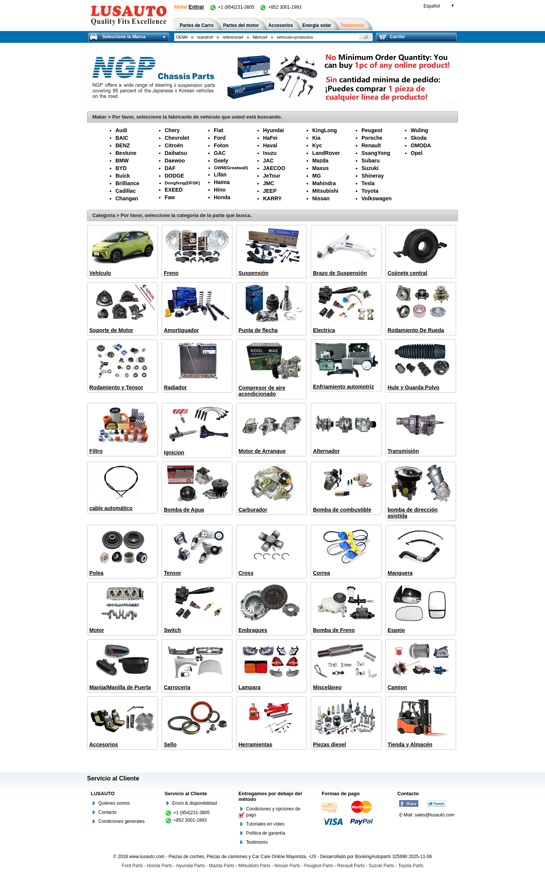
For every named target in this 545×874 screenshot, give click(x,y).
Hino (220, 190)
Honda (222, 197)
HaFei (270, 138)
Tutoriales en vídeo (265, 824)
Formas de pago (341, 793)
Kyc (317, 145)
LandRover (326, 153)
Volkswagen (376, 198)
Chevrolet (177, 138)
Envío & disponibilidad (194, 803)
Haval (270, 145)
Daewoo (175, 161)
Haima (222, 182)
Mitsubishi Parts (254, 865)
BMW (122, 161)
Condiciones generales (121, 821)
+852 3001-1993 (280, 7)
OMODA (421, 145)
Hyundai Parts (190, 865)
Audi (121, 130)
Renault (371, 145)
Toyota (369, 191)
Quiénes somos (114, 803)
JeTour (271, 176)
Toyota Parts (411, 865)
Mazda (320, 161)
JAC (268, 161)
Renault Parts (351, 865)
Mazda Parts (221, 865)
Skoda (419, 138)
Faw (170, 197)
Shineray (372, 176)
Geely (221, 161)
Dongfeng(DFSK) (182, 182)
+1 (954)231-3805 (232, 7)
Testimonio (257, 842)
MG (316, 176)
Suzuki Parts (381, 865)
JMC (268, 183)
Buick (122, 176)
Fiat (218, 130)
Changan (126, 198)
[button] (366, 37)
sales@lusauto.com (435, 815)
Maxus (320, 168)
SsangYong (375, 153)
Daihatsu (176, 153)
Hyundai (273, 130)
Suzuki (369, 168)
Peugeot (371, 130)
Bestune (125, 153)
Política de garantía (265, 833)
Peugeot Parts (318, 865)
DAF (170, 168)
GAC (220, 153)
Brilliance (127, 183)
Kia (316, 138)
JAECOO (274, 168)
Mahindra (324, 183)
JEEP (270, 191)
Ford (220, 138)
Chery (172, 130)
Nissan (321, 198)
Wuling (419, 130)
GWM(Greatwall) (231, 167)
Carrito (392, 37)
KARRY (272, 198)
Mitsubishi (325, 191)
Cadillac (125, 191)
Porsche (371, 138)
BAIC (121, 138)
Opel (416, 153)
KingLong (324, 130)
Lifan (220, 175)
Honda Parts (159, 865)
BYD (121, 168)
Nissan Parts (287, 865)
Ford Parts (132, 865)
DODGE (174, 176)
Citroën (174, 145)
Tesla (368, 183)
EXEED (173, 190)
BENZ (122, 145)
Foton (221, 145)
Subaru (370, 161)
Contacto (107, 812)
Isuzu (270, 153)
